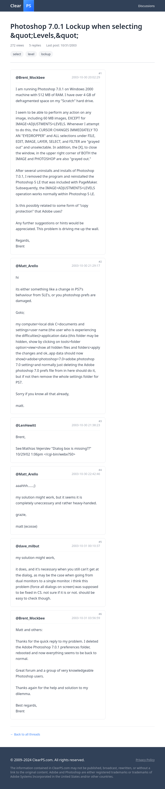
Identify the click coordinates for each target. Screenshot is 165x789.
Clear (22, 6)
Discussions (146, 6)
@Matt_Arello (27, 265)
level (31, 54)
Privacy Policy (145, 760)
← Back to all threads (25, 734)
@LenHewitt (26, 425)
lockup (46, 54)
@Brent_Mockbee (30, 77)
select (17, 54)
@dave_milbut (27, 546)
